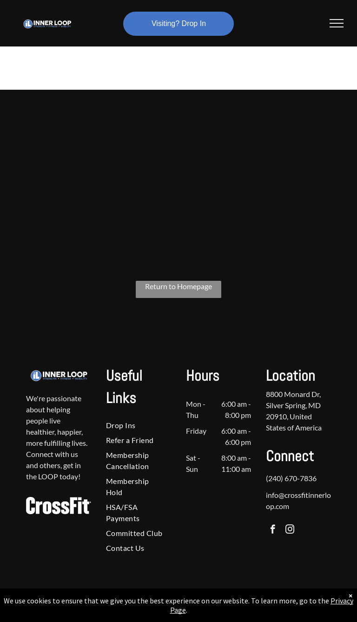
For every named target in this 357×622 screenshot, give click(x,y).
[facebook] (272, 530)
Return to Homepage (178, 286)
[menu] (336, 23)
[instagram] (290, 530)
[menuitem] (136, 425)
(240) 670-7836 (291, 478)
